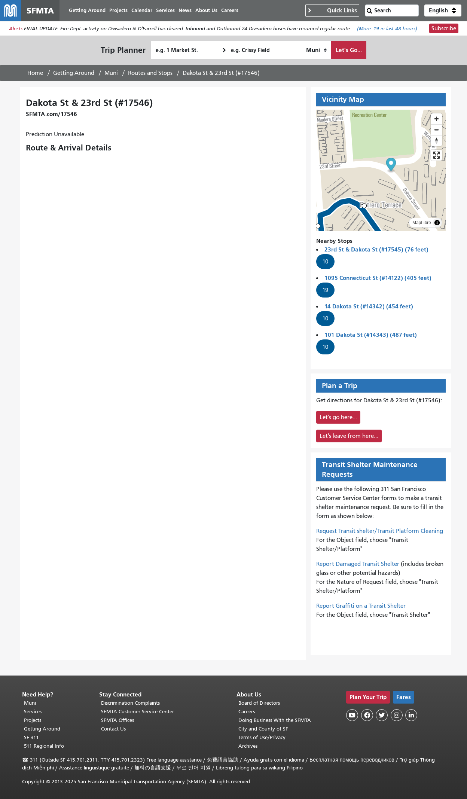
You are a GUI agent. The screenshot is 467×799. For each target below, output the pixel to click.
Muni (111, 73)
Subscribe (443, 28)
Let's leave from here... (349, 436)
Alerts (15, 28)
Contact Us (113, 729)
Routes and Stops (150, 73)
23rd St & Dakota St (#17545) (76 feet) (376, 249)
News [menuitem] (185, 10)
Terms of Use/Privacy (262, 737)
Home (35, 73)
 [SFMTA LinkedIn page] (411, 715)
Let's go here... (338, 417)
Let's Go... (349, 50)
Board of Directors (259, 703)
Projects (32, 720)
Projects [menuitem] (118, 10)
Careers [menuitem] (229, 10)
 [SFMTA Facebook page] (367, 715)
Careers (246, 711)
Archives (247, 746)
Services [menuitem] (165, 10)
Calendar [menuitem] (141, 10)
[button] (442, 10)
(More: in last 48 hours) (387, 28)
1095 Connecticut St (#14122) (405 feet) (377, 277)
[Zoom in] (436, 118)
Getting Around (73, 73)
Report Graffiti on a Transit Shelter (361, 606)
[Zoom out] (436, 129)
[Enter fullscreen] (436, 155)
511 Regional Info (44, 746)
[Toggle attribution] (437, 222)
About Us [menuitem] (206, 10)
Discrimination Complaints (130, 703)
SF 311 (31, 737)
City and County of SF (263, 729)
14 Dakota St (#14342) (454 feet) (368, 306)
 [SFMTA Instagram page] (396, 715)
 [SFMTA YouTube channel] (352, 715)
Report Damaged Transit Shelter (357, 564)
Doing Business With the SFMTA (274, 720)
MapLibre (421, 222)
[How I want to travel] (316, 50)
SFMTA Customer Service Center (137, 711)
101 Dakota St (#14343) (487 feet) (370, 334)
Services (33, 711)
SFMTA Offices (117, 720)
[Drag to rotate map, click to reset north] (436, 140)
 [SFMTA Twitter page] (382, 715)
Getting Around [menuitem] (87, 10)
